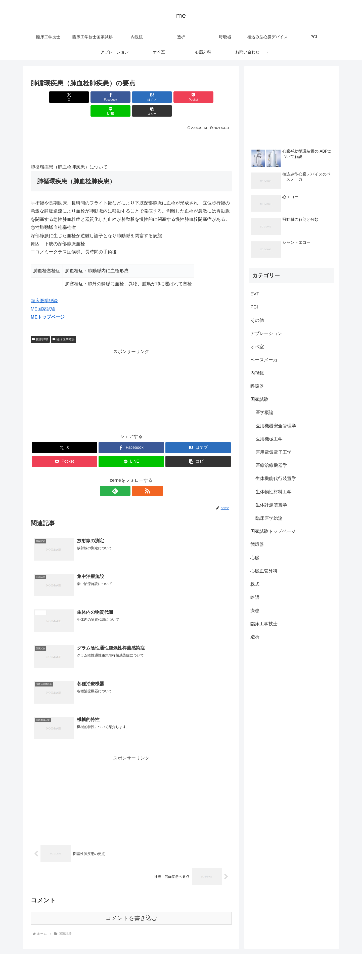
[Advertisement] (131, 131)
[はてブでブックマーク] (114, 97)
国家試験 (40, 325)
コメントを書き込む (131, 904)
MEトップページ (48, 303)
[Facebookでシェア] (80, 97)
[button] (216, 97)
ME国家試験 (43, 295)
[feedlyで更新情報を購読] (125, 477)
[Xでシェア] (47, 97)
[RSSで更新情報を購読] (137, 477)
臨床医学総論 (44, 286)
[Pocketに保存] (148, 97)
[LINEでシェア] (182, 97)
